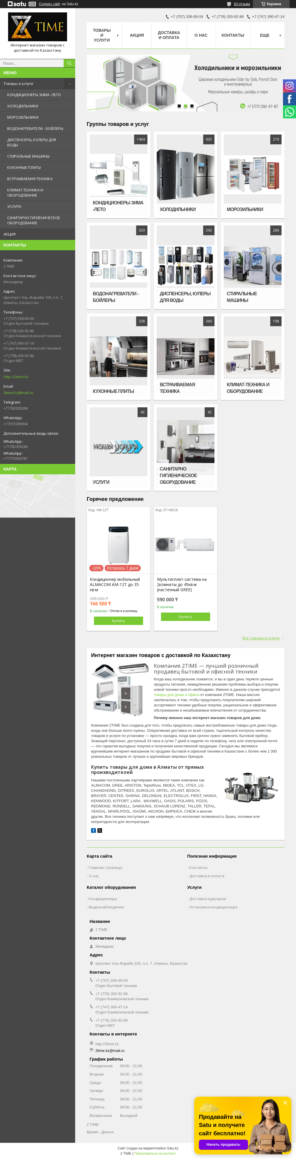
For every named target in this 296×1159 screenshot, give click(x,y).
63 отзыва (242, 4)
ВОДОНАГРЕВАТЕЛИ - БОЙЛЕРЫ (35, 128)
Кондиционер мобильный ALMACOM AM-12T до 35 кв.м (115, 584)
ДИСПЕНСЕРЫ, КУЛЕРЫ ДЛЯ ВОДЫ (31, 142)
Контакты (233, 35)
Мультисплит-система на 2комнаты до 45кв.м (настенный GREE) (182, 584)
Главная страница (105, 867)
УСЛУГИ (14, 206)
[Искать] (69, 63)
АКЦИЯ (9, 234)
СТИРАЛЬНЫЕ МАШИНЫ (28, 156)
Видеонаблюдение (106, 907)
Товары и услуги (18, 83)
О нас (201, 35)
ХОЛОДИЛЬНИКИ (22, 106)
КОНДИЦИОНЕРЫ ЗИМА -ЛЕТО (34, 94)
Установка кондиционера (213, 907)
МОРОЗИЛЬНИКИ (22, 117)
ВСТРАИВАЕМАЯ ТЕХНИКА (30, 178)
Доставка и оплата (169, 35)
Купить (118, 620)
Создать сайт (49, 4)
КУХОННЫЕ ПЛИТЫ (24, 167)
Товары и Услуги (102, 35)
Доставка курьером (207, 898)
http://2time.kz (16, 376)
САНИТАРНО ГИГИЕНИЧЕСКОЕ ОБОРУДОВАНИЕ (33, 220)
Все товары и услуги (261, 638)
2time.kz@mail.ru (18, 392)
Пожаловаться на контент (154, 1153)
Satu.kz (172, 1148)
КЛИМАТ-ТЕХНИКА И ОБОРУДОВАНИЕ (25, 192)
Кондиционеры (103, 898)
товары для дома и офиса (176, 695)
